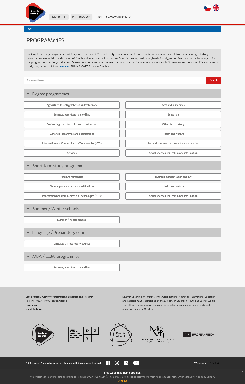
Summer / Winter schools (52, 219)
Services (72, 159)
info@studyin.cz (34, 323)
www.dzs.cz (31, 319)
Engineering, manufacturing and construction (72, 126)
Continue (122, 380)
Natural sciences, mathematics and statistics (173, 148)
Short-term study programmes (56, 172)
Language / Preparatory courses (58, 244)
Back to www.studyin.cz (113, 18)
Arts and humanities (173, 105)
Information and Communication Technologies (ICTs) (72, 148)
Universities (59, 18)
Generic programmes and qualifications (72, 137)
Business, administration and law (72, 116)
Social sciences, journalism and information (173, 159)
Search (213, 80)
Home (30, 28)
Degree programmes (47, 93)
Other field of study (173, 126)
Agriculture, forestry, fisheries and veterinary (71, 105)
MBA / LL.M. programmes (52, 269)
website (64, 66)
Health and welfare (173, 137)
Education (173, 116)
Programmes (81, 18)
